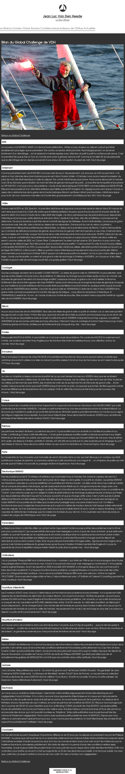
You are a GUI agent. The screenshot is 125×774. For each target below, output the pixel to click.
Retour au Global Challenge (15, 135)
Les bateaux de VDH (67, 28)
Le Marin (5, 28)
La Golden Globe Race (23, 28)
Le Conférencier (46, 28)
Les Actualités (87, 28)
